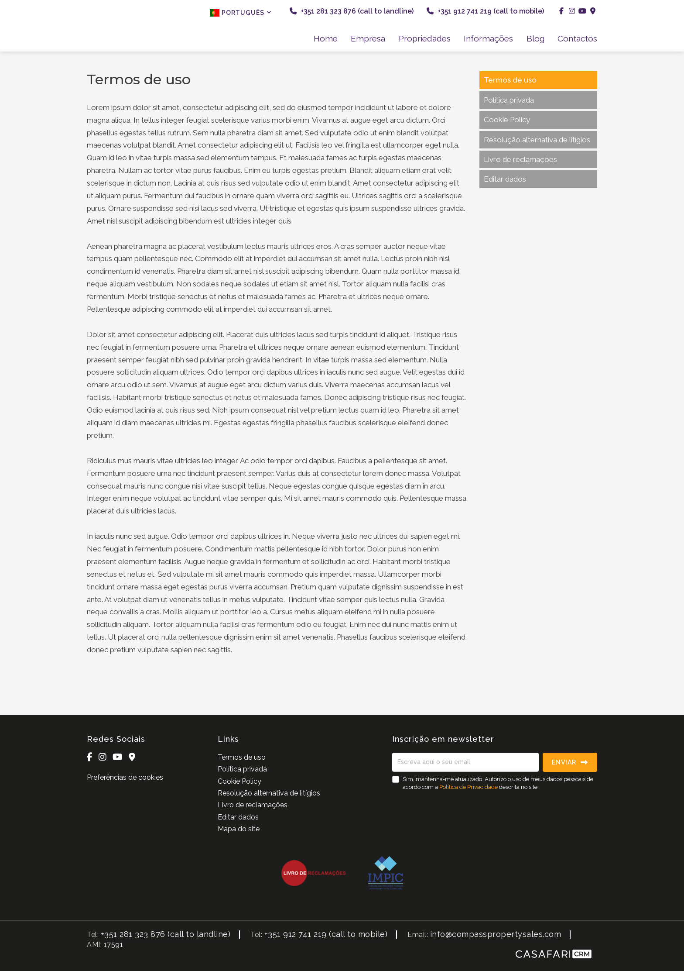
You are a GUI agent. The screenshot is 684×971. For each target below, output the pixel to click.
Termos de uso (510, 80)
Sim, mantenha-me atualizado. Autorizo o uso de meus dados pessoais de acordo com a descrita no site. (498, 783)
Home (326, 38)
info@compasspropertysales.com (495, 934)
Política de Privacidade (469, 787)
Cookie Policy (507, 119)
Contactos (577, 38)
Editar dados (505, 179)
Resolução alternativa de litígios (537, 139)
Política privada (509, 100)
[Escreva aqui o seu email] (465, 762)
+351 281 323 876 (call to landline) (352, 11)
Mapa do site (239, 829)
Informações (488, 38)
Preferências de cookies (125, 777)
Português (241, 13)
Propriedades (425, 38)
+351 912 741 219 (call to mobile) (485, 11)
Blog (535, 38)
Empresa (368, 38)
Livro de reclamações (520, 159)
